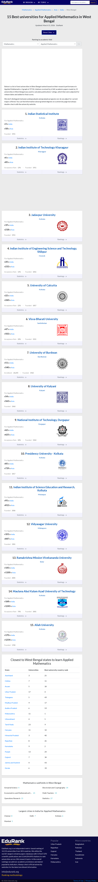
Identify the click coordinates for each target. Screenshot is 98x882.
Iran (76, 862)
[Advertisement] (21, 67)
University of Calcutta (42, 285)
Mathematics (27, 10)
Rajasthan (8, 741)
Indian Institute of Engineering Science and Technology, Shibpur (42, 250)
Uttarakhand (10, 719)
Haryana (8, 730)
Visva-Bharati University (42, 319)
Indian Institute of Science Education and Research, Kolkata (42, 489)
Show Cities (49, 32)
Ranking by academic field (42, 39)
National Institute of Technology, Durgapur (42, 419)
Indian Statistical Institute (42, 113)
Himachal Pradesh (12, 735)
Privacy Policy (90, 881)
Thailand (78, 851)
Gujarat (8, 757)
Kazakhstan (79, 855)
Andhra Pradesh (11, 708)
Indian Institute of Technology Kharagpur (42, 147)
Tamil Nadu (9, 724)
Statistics (22, 138)
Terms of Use (78, 881)
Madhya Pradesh (11, 703)
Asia (55, 10)
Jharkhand (9, 675)
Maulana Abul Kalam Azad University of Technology (42, 591)
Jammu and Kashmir (12, 763)
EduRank (59, 25)
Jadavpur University (42, 214)
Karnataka (9, 746)
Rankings (62, 138)
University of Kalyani (42, 386)
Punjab (7, 752)
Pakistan (78, 848)
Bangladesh (79, 844)
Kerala (7, 768)
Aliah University (42, 625)
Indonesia (78, 858)
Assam (7, 686)
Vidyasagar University (42, 524)
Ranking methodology (12, 875)
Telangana (9, 697)
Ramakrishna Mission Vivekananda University (42, 557)
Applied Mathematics (43, 10)
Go (79, 44)
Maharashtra (10, 714)
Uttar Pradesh (10, 692)
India (62, 10)
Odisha (7, 681)
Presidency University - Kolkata (42, 453)
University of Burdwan (42, 352)
